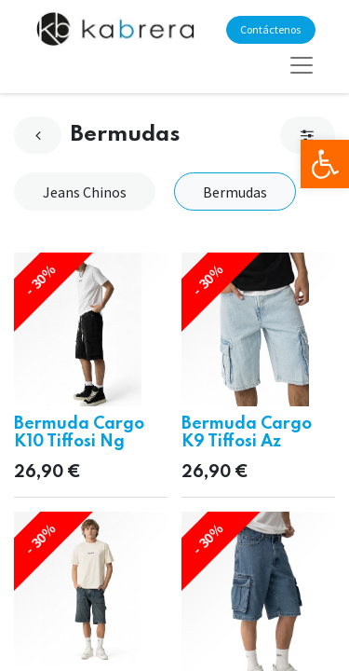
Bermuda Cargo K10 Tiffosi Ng (79, 433)
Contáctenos (270, 29)
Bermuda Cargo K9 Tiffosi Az (246, 433)
